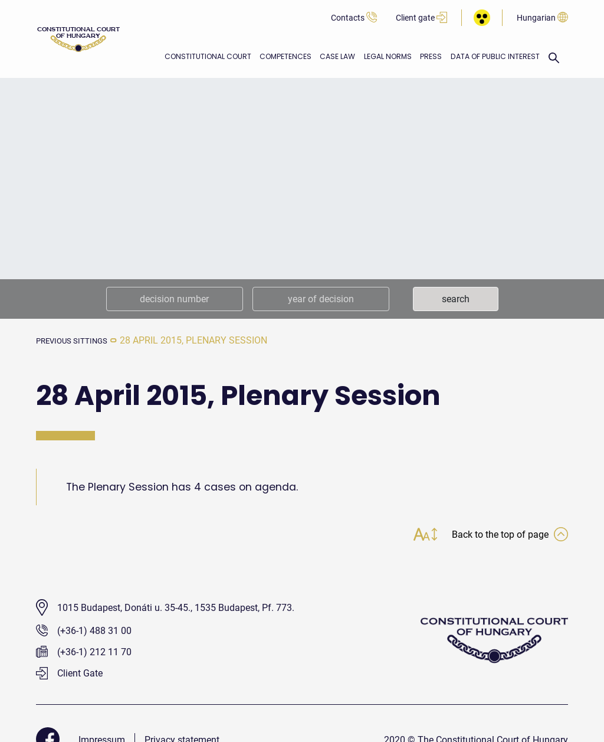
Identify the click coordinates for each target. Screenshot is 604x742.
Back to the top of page (504, 536)
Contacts (354, 18)
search (456, 299)
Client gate (421, 18)
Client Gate (69, 675)
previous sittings (79, 340)
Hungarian (542, 18)
